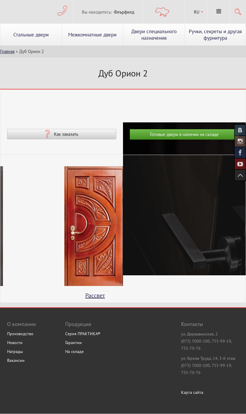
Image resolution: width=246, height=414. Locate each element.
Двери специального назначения (154, 34)
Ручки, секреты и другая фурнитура (215, 34)
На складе (74, 351)
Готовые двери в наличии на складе (184, 134)
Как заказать (66, 134)
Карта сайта (192, 392)
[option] (61, 234)
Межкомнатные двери (92, 34)
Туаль (61, 295)
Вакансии (16, 360)
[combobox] (195, 12)
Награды (15, 351)
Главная (7, 51)
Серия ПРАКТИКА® (82, 333)
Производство (20, 333)
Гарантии (73, 342)
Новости (15, 342)
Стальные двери (31, 34)
